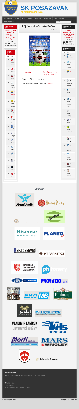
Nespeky (26, 72)
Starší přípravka (59, 18)
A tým (17, 18)
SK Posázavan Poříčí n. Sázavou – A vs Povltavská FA (10, 35)
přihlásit (50, 83)
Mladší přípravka (9, 21)
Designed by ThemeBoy (69, 399)
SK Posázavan (8, 18)
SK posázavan (45, 7)
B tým (23, 18)
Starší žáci (38, 18)
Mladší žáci (47, 18)
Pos (8, 56)
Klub (12, 56)
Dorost (30, 18)
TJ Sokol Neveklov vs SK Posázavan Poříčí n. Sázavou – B (68, 34)
